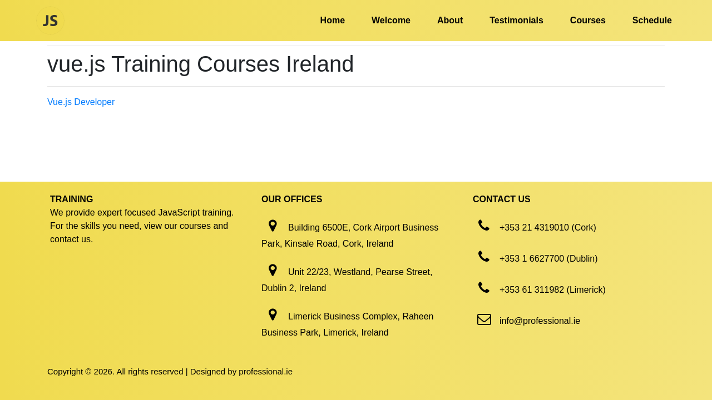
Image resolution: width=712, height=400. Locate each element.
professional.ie (266, 371)
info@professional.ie (540, 321)
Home (332, 20)
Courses (588, 20)
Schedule (652, 20)
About (450, 20)
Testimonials (516, 20)
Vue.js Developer (81, 102)
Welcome (391, 20)
